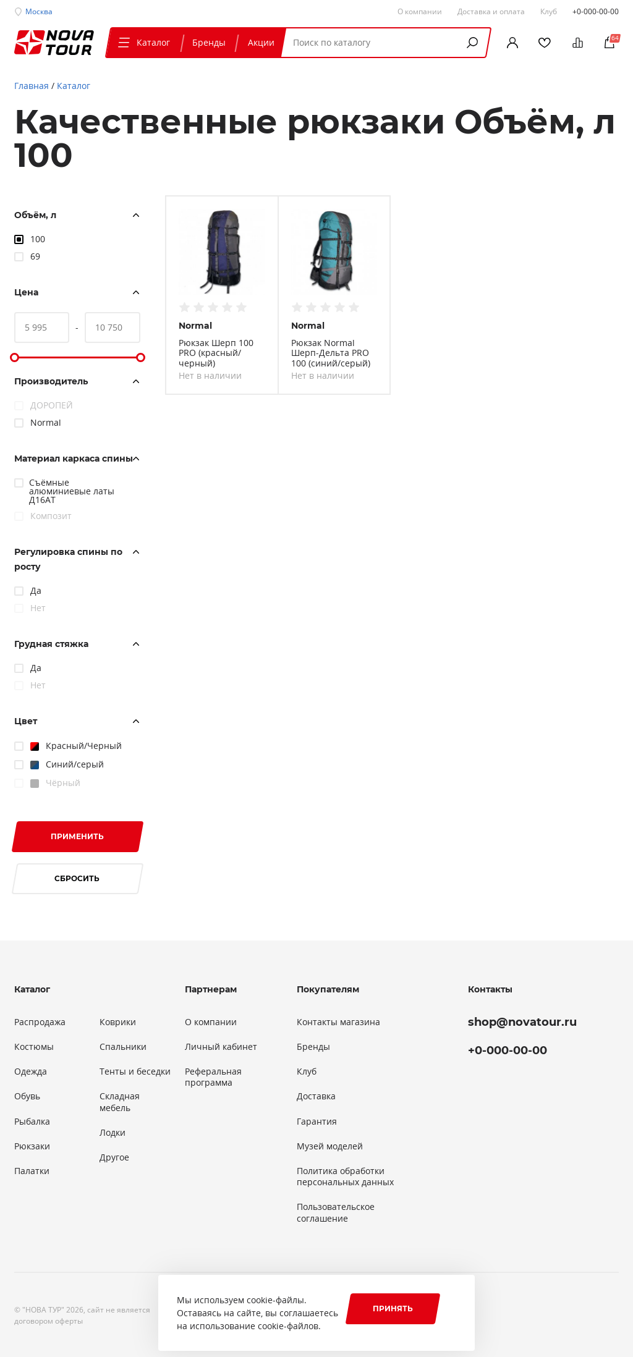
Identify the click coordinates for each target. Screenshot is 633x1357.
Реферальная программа (213, 1077)
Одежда (30, 1071)
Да (35, 590)
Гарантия (317, 1121)
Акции (261, 42)
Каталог (142, 42)
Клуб (306, 1071)
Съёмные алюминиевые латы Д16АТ (71, 490)
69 (35, 256)
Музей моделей (330, 1146)
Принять (393, 1308)
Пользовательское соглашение (336, 1212)
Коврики (118, 1022)
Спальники (123, 1046)
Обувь (27, 1096)
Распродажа (40, 1022)
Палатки (31, 1171)
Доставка (316, 1096)
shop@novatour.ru (522, 1022)
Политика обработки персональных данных (345, 1176)
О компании (211, 1022)
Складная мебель (120, 1102)
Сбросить (77, 878)
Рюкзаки (32, 1146)
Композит (51, 516)
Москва (39, 11)
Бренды (209, 42)
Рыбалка (32, 1121)
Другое (114, 1157)
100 (37, 239)
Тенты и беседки (135, 1071)
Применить (77, 836)
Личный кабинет (221, 1046)
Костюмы (34, 1046)
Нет (38, 608)
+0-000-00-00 (595, 11)
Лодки (112, 1132)
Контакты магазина (338, 1022)
